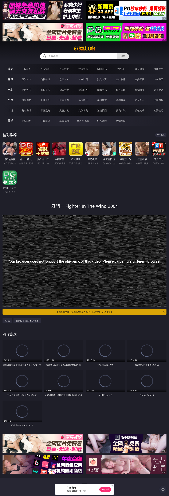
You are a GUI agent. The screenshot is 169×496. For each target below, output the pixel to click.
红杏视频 (102, 120)
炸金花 (120, 69)
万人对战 (64, 69)
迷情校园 (102, 110)
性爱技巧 (158, 110)
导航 (10, 121)
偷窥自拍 (26, 100)
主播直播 (139, 79)
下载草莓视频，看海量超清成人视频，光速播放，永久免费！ (110, 312)
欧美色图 (64, 100)
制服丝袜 (102, 89)
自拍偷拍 (45, 79)
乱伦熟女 (139, 89)
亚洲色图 (45, 100)
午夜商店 (45, 120)
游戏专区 (83, 69)
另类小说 (121, 110)
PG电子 (26, 69)
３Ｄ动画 (83, 79)
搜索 (123, 56)
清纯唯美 (121, 100)
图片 (10, 100)
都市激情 (26, 110)
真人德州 (45, 69)
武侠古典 (83, 110)
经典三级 (121, 89)
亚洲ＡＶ (26, 79)
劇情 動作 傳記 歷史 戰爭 (27, 320)
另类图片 (158, 100)
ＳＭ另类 (158, 79)
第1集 (7, 320)
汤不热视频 (83, 120)
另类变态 (158, 89)
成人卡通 (64, 89)
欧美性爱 (83, 89)
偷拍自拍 (45, 89)
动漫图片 (83, 100)
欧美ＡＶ (64, 79)
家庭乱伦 (45, 110)
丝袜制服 (121, 79)
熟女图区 (139, 100)
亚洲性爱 (26, 89)
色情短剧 (121, 120)
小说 (10, 110)
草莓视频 (64, 120)
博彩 (10, 69)
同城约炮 (26, 120)
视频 (10, 79)
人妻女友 (64, 110)
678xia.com (84, 49)
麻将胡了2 (102, 69)
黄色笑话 (139, 110)
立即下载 (105, 489)
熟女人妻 (102, 79)
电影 (10, 90)
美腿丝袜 (102, 100)
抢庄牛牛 (158, 69)
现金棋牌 (139, 69)
